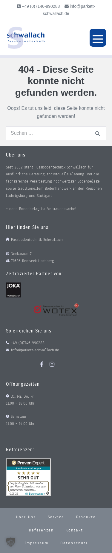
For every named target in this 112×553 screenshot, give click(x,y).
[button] (11, 542)
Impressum (36, 543)
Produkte (86, 517)
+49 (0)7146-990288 (40, 6)
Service (56, 517)
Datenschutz (74, 543)
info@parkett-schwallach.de (35, 350)
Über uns (26, 517)
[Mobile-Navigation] (98, 38)
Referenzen (41, 530)
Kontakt (74, 530)
